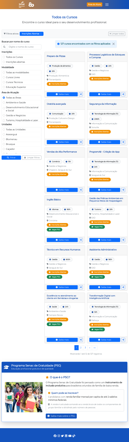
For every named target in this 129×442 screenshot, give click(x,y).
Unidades (7, 124)
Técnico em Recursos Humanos (63, 249)
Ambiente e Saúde (16, 102)
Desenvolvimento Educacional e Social (22, 109)
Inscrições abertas (15, 62)
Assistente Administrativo (103, 249)
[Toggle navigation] (106, 4)
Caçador (10, 149)
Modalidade (8, 67)
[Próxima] (89, 347)
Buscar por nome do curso (15, 41)
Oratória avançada (56, 104)
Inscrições (7, 52)
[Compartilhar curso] (81, 94)
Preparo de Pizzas (56, 56)
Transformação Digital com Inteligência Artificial (102, 297)
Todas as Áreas (13, 97)
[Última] (94, 347)
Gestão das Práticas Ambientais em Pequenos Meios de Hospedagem (106, 199)
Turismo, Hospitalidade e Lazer (22, 120)
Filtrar (11, 157)
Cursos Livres (13, 77)
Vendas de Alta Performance (62, 152)
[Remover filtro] (40, 33)
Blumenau (11, 139)
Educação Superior (16, 87)
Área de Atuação (10, 92)
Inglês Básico (54, 199)
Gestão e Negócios (16, 115)
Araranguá (11, 134)
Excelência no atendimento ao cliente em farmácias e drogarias (62, 297)
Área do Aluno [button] (94, 4)
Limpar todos (117, 34)
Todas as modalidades (17, 72)
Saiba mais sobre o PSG (61, 416)
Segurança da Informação (102, 104)
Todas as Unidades (16, 129)
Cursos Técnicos (14, 82)
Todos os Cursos (14, 57)
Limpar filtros (32, 157)
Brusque (10, 144)
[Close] (113, 44)
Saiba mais (62, 94)
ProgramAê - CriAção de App (104, 152)
